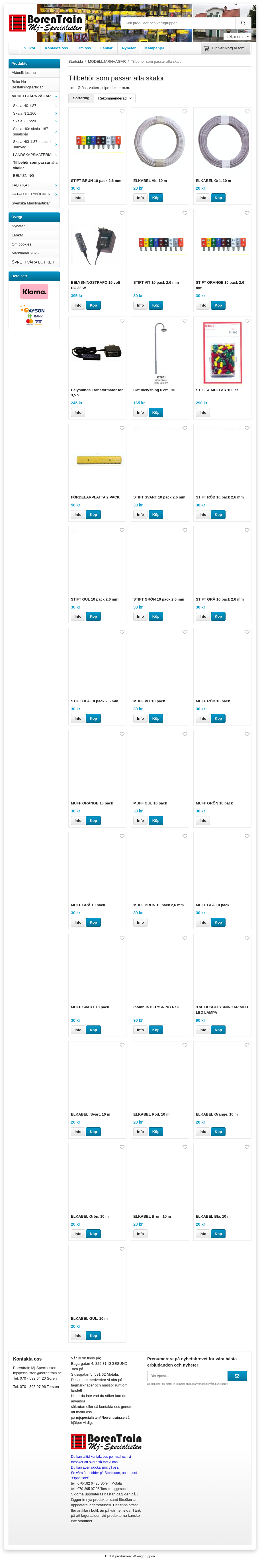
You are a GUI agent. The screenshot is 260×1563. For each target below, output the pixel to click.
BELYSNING (23, 175)
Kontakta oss (56, 48)
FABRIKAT (36, 185)
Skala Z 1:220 (36, 121)
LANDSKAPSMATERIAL (36, 155)
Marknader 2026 (25, 253)
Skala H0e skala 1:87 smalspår (36, 131)
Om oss (84, 48)
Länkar (107, 48)
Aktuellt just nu (24, 72)
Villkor (30, 48)
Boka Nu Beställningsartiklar (27, 84)
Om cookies (21, 244)
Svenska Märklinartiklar (31, 203)
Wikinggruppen (144, 1556)
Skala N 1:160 (36, 113)
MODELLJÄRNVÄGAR (36, 96)
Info (78, 198)
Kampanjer (154, 48)
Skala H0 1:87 (36, 106)
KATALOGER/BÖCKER (36, 194)
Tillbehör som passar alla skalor (35, 165)
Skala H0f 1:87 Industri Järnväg (36, 144)
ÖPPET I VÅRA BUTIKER (33, 262)
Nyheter (129, 48)
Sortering (81, 98)
